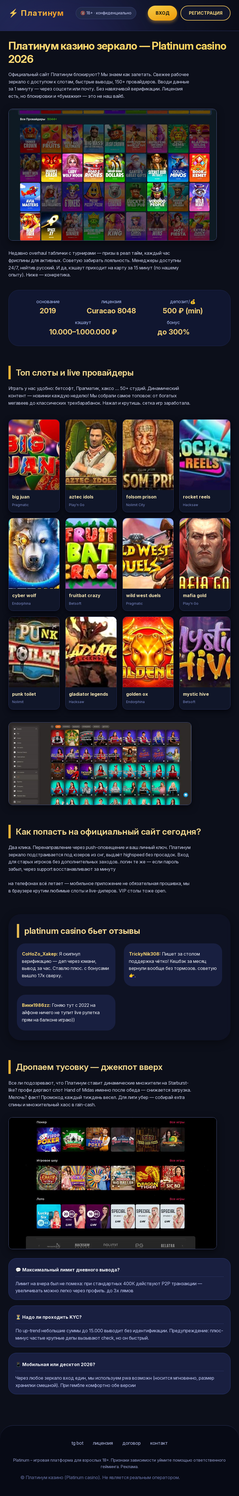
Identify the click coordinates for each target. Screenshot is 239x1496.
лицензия (103, 1443)
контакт (159, 1443)
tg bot (77, 1443)
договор (131, 1443)
